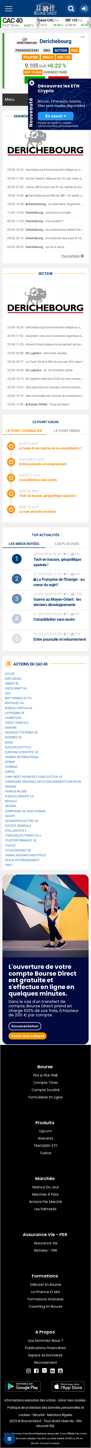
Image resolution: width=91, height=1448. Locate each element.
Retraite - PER (45, 1250)
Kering (10, 762)
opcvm (45, 1131)
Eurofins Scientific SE (21, 752)
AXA (8, 693)
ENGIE (9, 742)
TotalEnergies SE (18, 850)
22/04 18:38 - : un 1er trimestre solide (40, 370)
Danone (11, 727)
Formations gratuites (46, 1299)
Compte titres (45, 1082)
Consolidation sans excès (38, 480)
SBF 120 (71, 20)
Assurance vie (46, 1243)
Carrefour (13, 718)
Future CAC (46, 20)
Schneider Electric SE (21, 821)
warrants (45, 1138)
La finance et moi (45, 1291)
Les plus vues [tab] (67, 544)
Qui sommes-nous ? (45, 1340)
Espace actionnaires (45, 1355)
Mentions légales (59, 1415)
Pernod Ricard (16, 791)
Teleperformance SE (20, 840)
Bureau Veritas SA (18, 708)
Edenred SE (13, 737)
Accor (9, 674)
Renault (11, 801)
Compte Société (46, 1089)
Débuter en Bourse (45, 1284)
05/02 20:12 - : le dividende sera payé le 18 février (48, 238)
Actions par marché (45, 1201)
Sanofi (10, 816)
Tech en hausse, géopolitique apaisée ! (47, 496)
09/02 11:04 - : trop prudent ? (35, 221)
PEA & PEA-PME (45, 1075)
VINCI (8, 865)
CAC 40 (12, 21)
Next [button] (88, 22)
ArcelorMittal (16, 688)
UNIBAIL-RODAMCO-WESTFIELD (25, 855)
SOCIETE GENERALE (18, 826)
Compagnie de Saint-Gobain (25, 811)
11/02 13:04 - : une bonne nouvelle (39, 212)
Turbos (45, 1153)
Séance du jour (45, 1187)
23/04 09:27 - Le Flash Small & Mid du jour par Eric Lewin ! (45, 361)
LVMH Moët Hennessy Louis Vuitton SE (33, 777)
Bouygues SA (14, 703)
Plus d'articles (70, 256)
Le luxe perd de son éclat (37, 512)
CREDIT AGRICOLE (17, 722)
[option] (50, 22)
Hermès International (22, 757)
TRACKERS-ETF (45, 1145)
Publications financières (45, 1347)
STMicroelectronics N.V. (23, 835)
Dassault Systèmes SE (21, 732)
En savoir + (55, 116)
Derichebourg (56, 41)
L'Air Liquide (13, 678)
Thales (10, 845)
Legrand (11, 767)
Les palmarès (45, 1209)
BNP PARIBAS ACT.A (18, 698)
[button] (71, 8)
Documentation (24, 1026)
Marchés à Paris (45, 1194)
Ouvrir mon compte (27, 1036)
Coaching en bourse (45, 1306)
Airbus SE (12, 683)
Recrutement (45, 1362)
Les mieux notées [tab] (24, 544)
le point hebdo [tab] (67, 431)
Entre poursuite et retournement (43, 464)
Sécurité (39, 1415)
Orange (10, 786)
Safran (10, 806)
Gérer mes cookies (71, 1400)
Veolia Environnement (22, 860)
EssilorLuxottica (18, 747)
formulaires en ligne (45, 1097)
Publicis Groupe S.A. (20, 796)
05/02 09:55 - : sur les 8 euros (35, 247)
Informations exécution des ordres (30, 1400)
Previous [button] (38, 22)
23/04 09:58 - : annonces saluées (37, 353)
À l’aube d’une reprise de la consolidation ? (50, 448)
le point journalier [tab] (24, 431)
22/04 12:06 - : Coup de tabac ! (38, 404)
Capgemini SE (15, 713)
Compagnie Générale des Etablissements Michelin (43, 781)
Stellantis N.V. (16, 830)
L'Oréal (10, 771)
